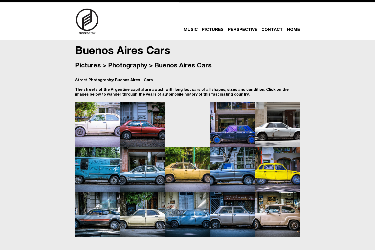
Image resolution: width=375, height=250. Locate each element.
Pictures (88, 66)
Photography (127, 66)
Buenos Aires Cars (183, 66)
